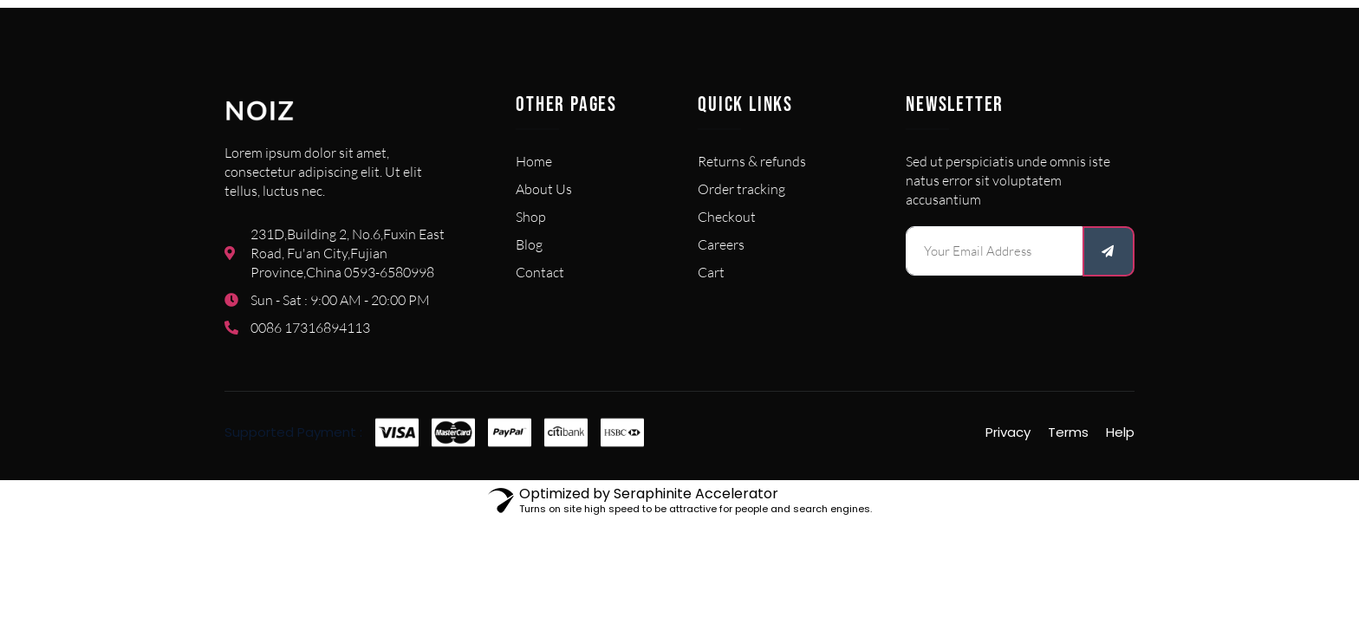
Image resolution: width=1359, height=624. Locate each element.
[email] (994, 251)
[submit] (1109, 251)
